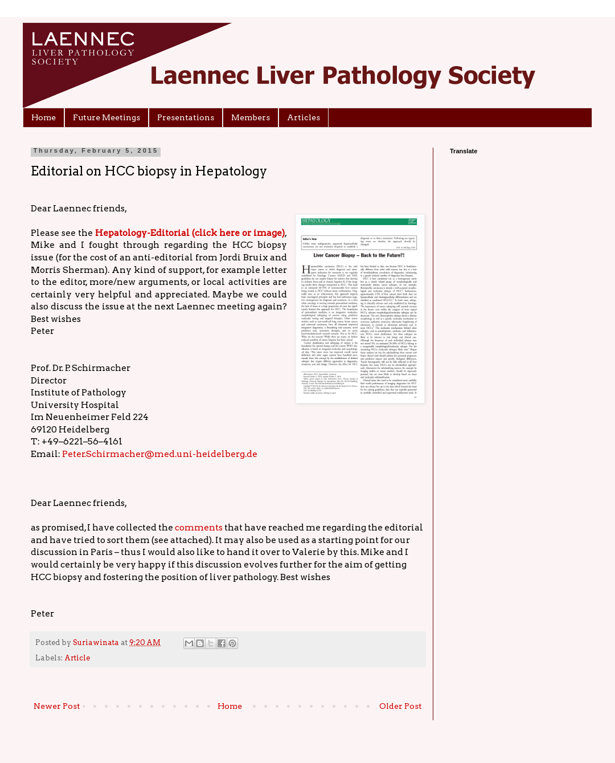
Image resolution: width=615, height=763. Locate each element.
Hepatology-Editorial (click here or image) (190, 232)
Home (43, 117)
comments (199, 527)
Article (77, 658)
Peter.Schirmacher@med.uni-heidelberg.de (159, 453)
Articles (303, 117)
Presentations (185, 117)
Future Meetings (106, 117)
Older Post (400, 706)
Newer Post (57, 706)
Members (250, 117)
